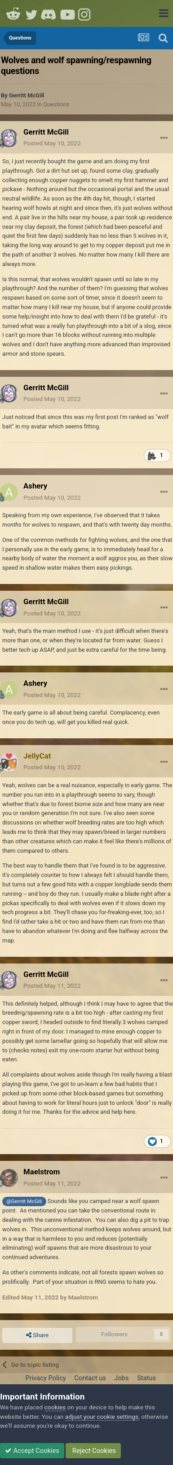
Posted (52, 143)
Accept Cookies (32, 1451)
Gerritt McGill (26, 95)
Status (146, 1378)
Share (37, 1335)
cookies (55, 1407)
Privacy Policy (45, 1378)
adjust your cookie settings (101, 1416)
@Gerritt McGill (24, 1201)
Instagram (85, 13)
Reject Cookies (93, 1451)
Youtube (67, 13)
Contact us (90, 1378)
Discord (49, 13)
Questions (56, 104)
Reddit (13, 13)
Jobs (121, 1378)
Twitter (31, 13)
